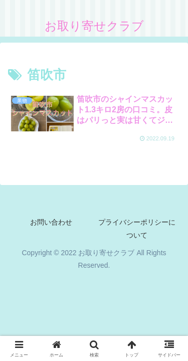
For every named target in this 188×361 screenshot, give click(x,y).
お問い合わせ (51, 222)
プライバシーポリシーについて (136, 228)
